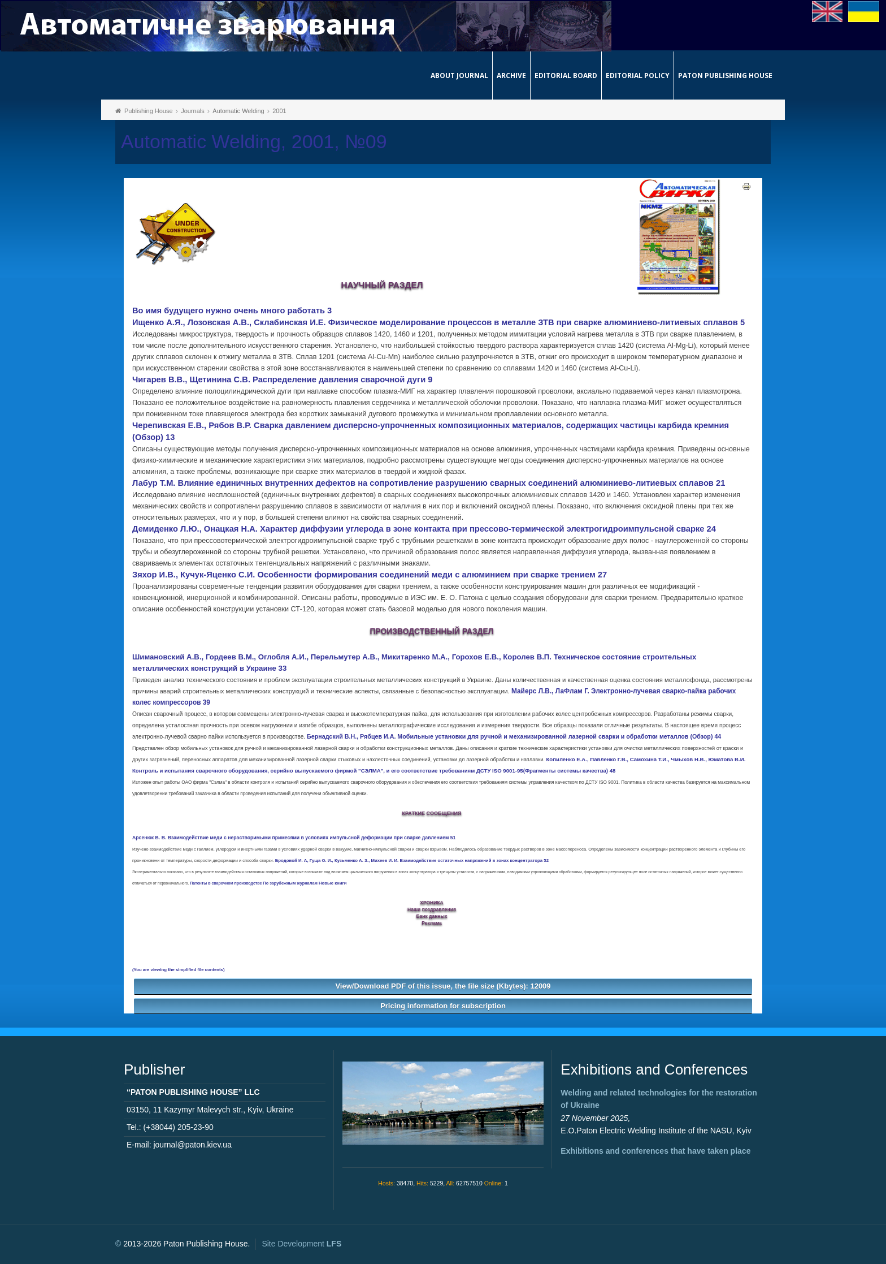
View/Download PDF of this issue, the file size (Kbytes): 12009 (442, 986)
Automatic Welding (238, 110)
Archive (511, 75)
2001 (279, 110)
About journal (459, 75)
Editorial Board (566, 75)
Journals (193, 110)
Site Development (301, 1243)
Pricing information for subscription (443, 1006)
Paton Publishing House (725, 75)
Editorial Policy (638, 75)
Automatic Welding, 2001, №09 (254, 141)
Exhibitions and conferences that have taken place (655, 1150)
